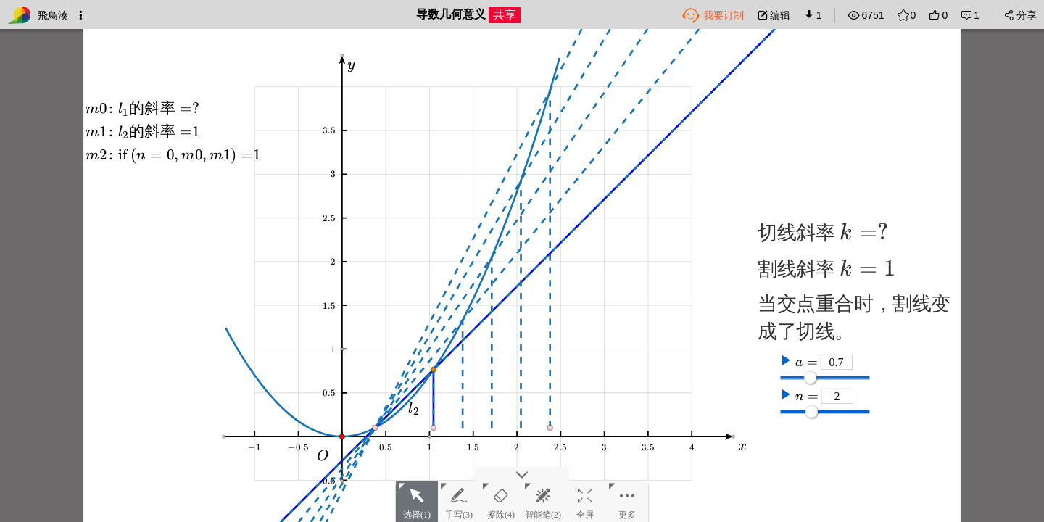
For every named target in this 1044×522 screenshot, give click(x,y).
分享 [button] (1020, 15)
